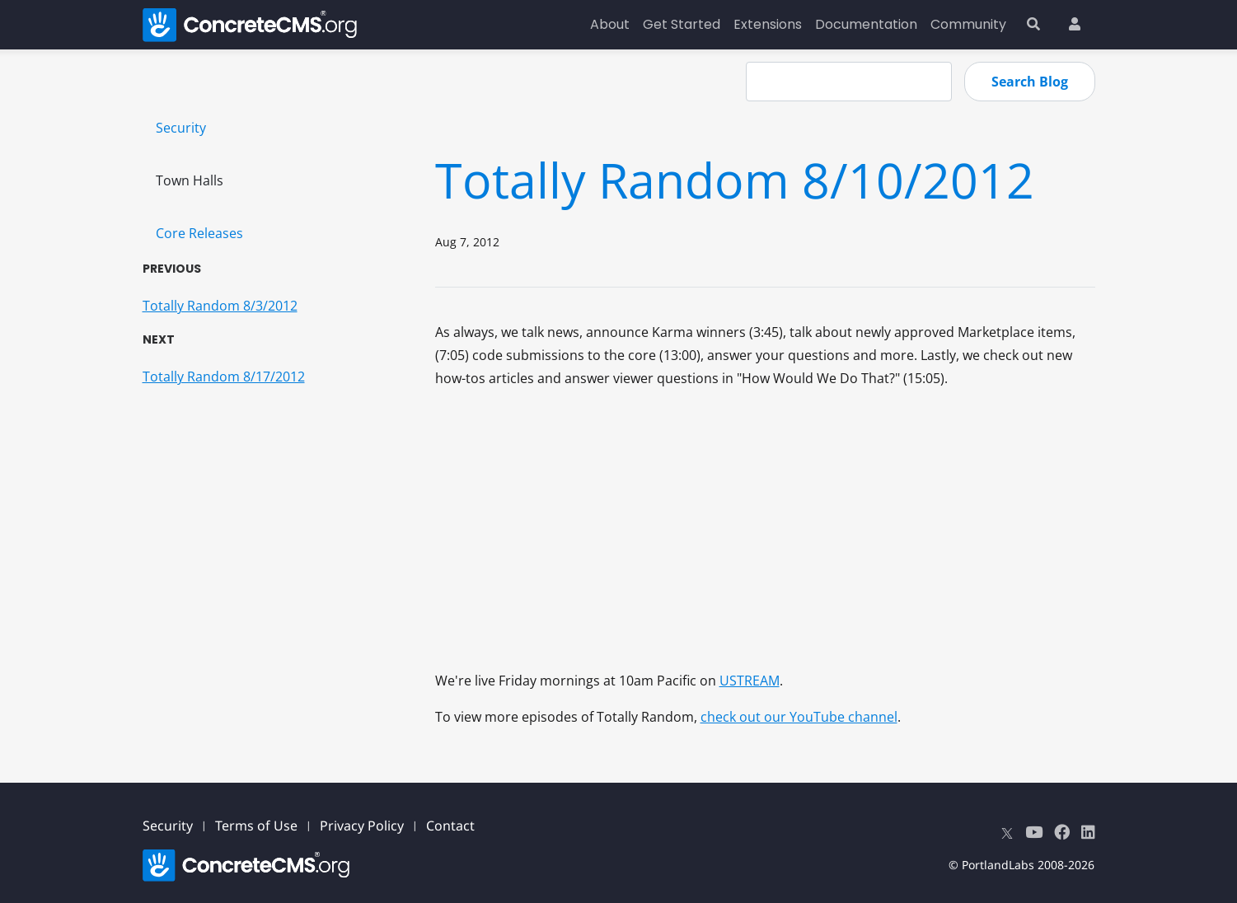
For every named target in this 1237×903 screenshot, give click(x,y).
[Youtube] (1034, 832)
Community (968, 24)
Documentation (866, 24)
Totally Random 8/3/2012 (220, 306)
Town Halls (189, 180)
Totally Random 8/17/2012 (224, 376)
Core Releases (199, 233)
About (610, 24)
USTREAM (749, 680)
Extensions (767, 24)
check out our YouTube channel (798, 717)
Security (181, 128)
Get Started (681, 24)
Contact (450, 825)
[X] (1007, 832)
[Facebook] (1062, 832)
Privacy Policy (362, 825)
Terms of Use (256, 825)
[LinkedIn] (1088, 832)
